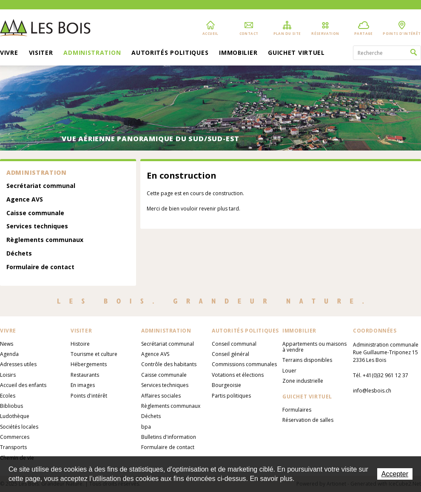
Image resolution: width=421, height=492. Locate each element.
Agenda (9, 354)
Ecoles (7, 395)
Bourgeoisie (226, 385)
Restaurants (85, 374)
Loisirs (8, 374)
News (6, 343)
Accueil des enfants (23, 385)
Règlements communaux (44, 240)
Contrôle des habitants (168, 364)
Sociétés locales (19, 426)
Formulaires (296, 409)
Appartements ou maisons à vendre (314, 346)
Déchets (19, 253)
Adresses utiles (18, 364)
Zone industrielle (302, 380)
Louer (289, 370)
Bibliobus (11, 406)
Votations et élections (238, 374)
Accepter (394, 474)
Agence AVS (24, 199)
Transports (13, 447)
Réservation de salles (307, 420)
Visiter (41, 53)
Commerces (14, 437)
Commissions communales (244, 364)
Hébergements (89, 364)
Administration (92, 53)
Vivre (9, 53)
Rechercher (413, 53)
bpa (146, 426)
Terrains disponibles (307, 360)
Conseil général (230, 354)
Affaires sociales (161, 395)
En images (83, 385)
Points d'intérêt (89, 395)
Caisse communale (35, 213)
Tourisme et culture (94, 354)
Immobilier (238, 53)
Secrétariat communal (40, 186)
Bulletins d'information (168, 437)
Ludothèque (14, 416)
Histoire (80, 343)
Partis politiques (231, 395)
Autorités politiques (169, 53)
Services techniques (37, 226)
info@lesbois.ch (372, 390)
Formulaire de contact (40, 267)
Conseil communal (234, 343)
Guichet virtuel (296, 53)
